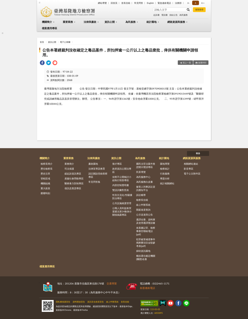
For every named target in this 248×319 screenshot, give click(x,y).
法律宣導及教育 (96, 168)
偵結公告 (173, 15)
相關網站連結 (191, 163)
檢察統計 (165, 168)
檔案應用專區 (49, 28)
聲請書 (164, 15)
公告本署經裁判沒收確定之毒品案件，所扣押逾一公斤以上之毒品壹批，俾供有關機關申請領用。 (120, 52)
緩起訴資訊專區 (73, 173)
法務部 (178, 3)
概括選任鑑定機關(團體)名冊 (145, 257)
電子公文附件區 (192, 173)
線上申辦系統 (143, 204)
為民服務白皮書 (144, 181)
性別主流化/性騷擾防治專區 (122, 196)
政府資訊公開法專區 (121, 170)
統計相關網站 (167, 183)
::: (39, 2)
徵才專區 (117, 163)
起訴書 (156, 15)
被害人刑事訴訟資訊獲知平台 (145, 188)
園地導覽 (165, 163)
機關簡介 (47, 21)
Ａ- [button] (188, 3)
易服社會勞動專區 (74, 178)
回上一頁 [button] (187, 62)
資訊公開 (110, 21)
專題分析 (165, 178)
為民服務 (183, 15)
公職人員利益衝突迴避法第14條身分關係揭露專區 (122, 211)
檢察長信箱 (142, 199)
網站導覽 (102, 3)
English (150, 3)
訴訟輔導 (141, 194)
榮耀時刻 (45, 193)
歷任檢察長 (47, 168)
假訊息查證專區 (73, 188)
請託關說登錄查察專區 (97, 175)
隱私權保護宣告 (63, 301)
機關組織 (45, 183)
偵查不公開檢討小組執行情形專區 (121, 178)
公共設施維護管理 (121, 203)
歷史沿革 (45, 173)
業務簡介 (69, 163)
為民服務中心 (143, 176)
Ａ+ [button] (202, 3)
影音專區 (188, 168)
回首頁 (114, 3)
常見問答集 (94, 181)
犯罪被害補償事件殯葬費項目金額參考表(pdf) (145, 242)
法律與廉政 (90, 21)
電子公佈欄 (65, 42)
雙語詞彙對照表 (120, 190)
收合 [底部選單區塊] (198, 153)
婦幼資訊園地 (143, 250)
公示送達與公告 (144, 214)
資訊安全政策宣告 (95, 301)
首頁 (42, 42)
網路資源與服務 (176, 21)
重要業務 (68, 21)
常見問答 (138, 3)
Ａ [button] (195, 3)
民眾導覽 (141, 172)
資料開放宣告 (79, 301)
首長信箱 (125, 3)
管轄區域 (45, 178)
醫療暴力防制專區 (74, 183)
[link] (42, 63)
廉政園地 (93, 163)
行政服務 (165, 173)
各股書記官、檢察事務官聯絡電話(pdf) (145, 231)
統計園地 (151, 21)
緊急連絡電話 (164, 3)
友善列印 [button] (202, 62)
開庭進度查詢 (143, 209)
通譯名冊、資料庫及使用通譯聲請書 (145, 221)
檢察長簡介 (47, 163)
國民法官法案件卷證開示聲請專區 (145, 165)
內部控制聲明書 (120, 185)
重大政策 (45, 188)
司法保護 (69, 168)
